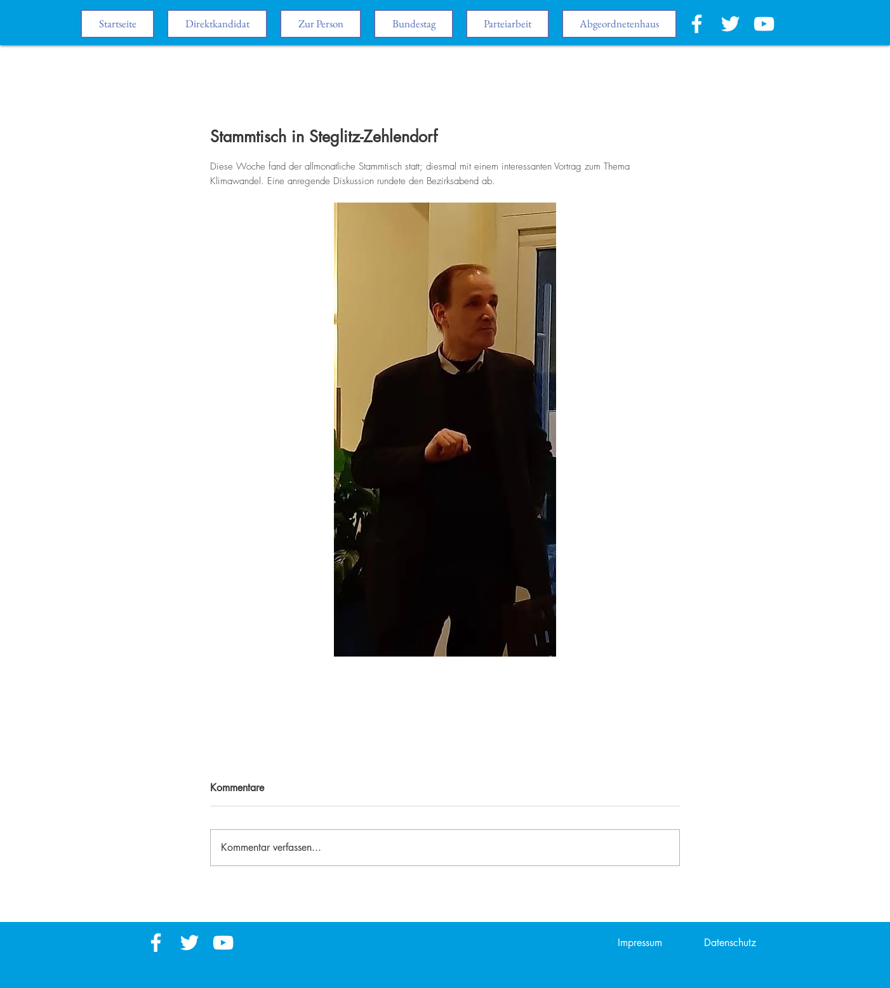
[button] (413, 24)
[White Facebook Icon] (696, 23)
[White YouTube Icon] (764, 23)
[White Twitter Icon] (730, 23)
